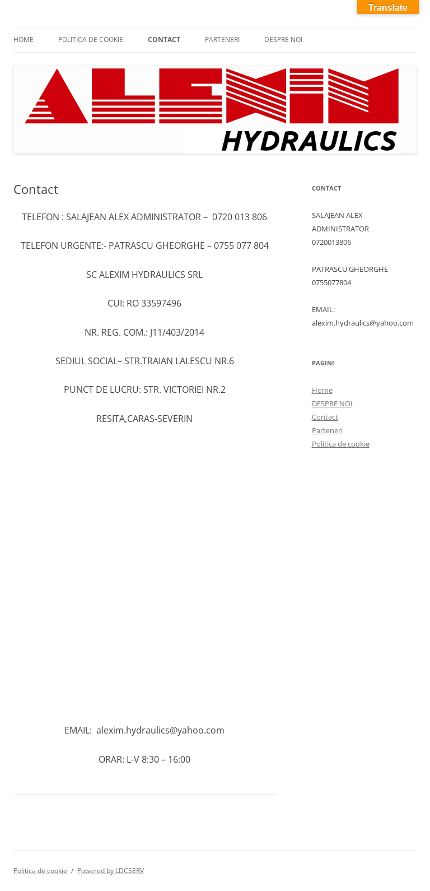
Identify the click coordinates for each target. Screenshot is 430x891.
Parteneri (222, 39)
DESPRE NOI (283, 39)
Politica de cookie (90, 39)
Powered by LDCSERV (110, 870)
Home (23, 39)
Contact (164, 39)
